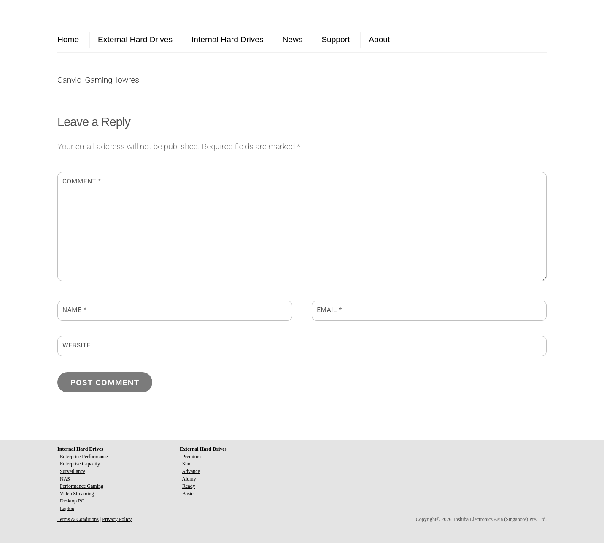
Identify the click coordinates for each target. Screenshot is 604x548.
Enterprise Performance (84, 462)
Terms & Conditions (78, 525)
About (379, 39)
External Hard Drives (135, 39)
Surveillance (72, 477)
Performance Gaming (81, 491)
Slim (187, 470)
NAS (65, 484)
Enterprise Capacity (80, 470)
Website (76, 351)
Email (329, 316)
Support (335, 39)
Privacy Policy (117, 525)
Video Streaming (77, 499)
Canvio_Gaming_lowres (98, 85)
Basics (188, 499)
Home (68, 39)
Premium (191, 462)
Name (74, 316)
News (292, 39)
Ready (188, 491)
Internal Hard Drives (227, 39)
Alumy (189, 484)
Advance (191, 477)
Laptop (67, 514)
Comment (81, 187)
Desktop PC (72, 507)
